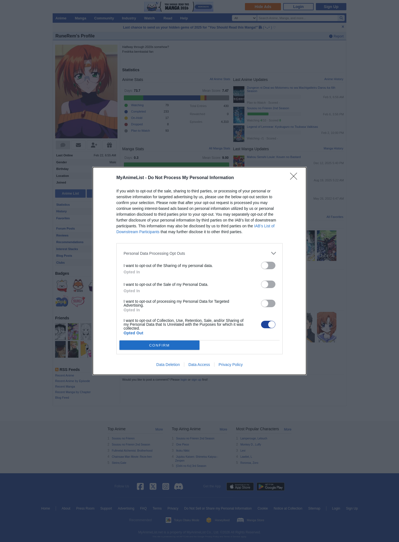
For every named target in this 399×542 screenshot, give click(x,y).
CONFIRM (159, 345)
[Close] (295, 178)
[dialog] (199, 271)
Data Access (199, 364)
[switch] (268, 265)
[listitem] (199, 253)
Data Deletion (168, 364)
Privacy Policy (231, 364)
